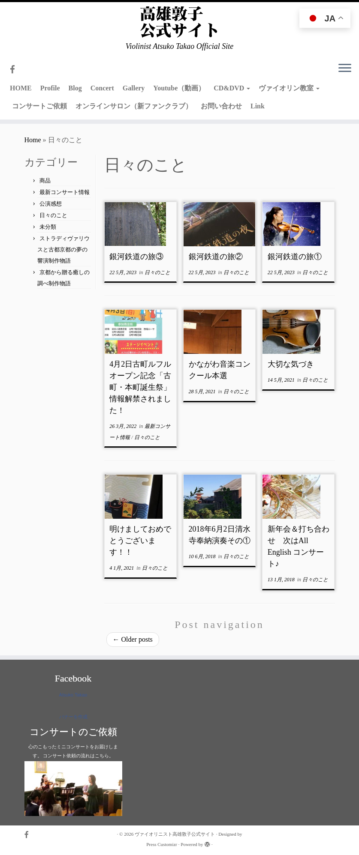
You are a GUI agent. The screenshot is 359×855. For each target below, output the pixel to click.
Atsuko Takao (73, 694)
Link (257, 106)
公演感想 (50, 203)
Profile (50, 88)
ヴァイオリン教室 (289, 88)
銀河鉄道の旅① (295, 256)
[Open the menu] (344, 68)
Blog (75, 88)
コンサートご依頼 (39, 106)
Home (32, 139)
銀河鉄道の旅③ (136, 256)
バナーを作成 (73, 716)
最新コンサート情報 (64, 192)
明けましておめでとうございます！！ (140, 540)
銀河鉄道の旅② (216, 256)
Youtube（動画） (179, 88)
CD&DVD (232, 88)
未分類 (47, 227)
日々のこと (53, 215)
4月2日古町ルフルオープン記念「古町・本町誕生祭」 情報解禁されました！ (144, 387)
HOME (21, 88)
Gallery (134, 88)
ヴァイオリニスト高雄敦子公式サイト (175, 834)
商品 (45, 180)
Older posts (133, 639)
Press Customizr (161, 844)
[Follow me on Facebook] (15, 70)
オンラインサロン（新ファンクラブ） (133, 106)
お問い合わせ (221, 106)
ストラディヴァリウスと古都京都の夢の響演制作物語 (63, 249)
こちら (102, 755)
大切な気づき (291, 364)
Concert (102, 88)
